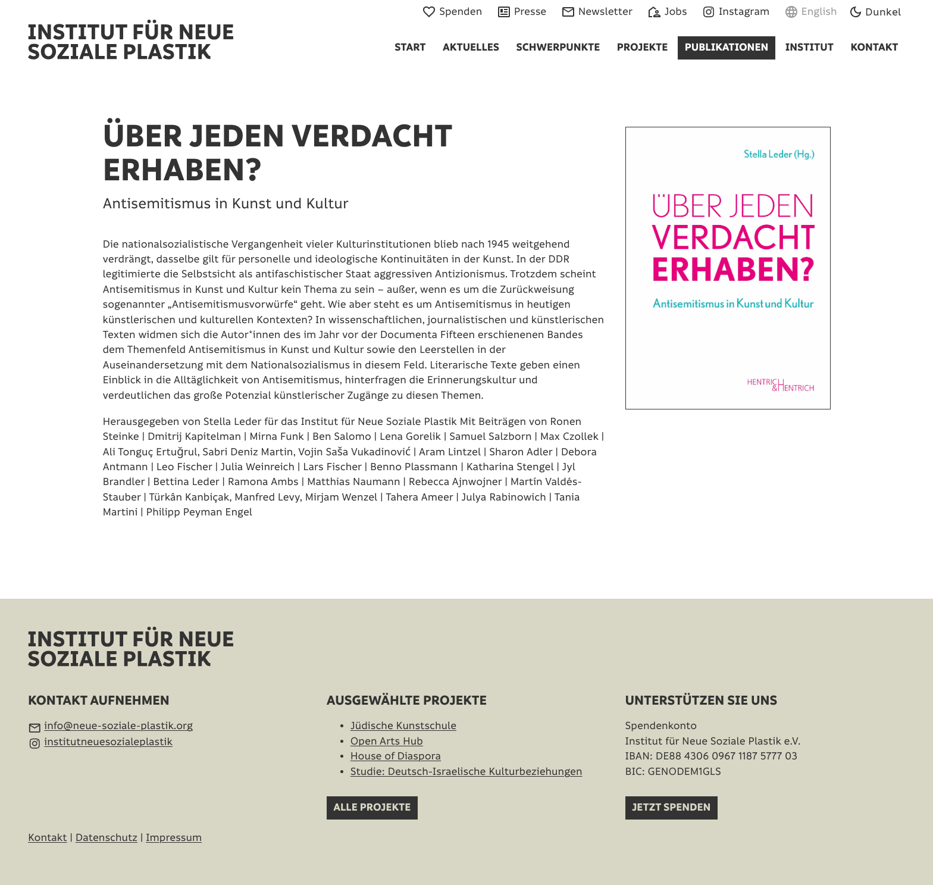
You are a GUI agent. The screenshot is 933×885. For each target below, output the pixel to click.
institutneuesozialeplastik (108, 742)
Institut (809, 48)
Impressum (174, 838)
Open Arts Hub (386, 742)
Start (410, 48)
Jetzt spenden (671, 808)
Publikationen (726, 48)
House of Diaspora (395, 756)
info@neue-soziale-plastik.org (118, 726)
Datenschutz (106, 838)
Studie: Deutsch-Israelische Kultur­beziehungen (466, 772)
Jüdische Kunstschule (403, 726)
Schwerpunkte (558, 48)
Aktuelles (471, 48)
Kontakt (874, 48)
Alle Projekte (372, 808)
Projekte (642, 48)
